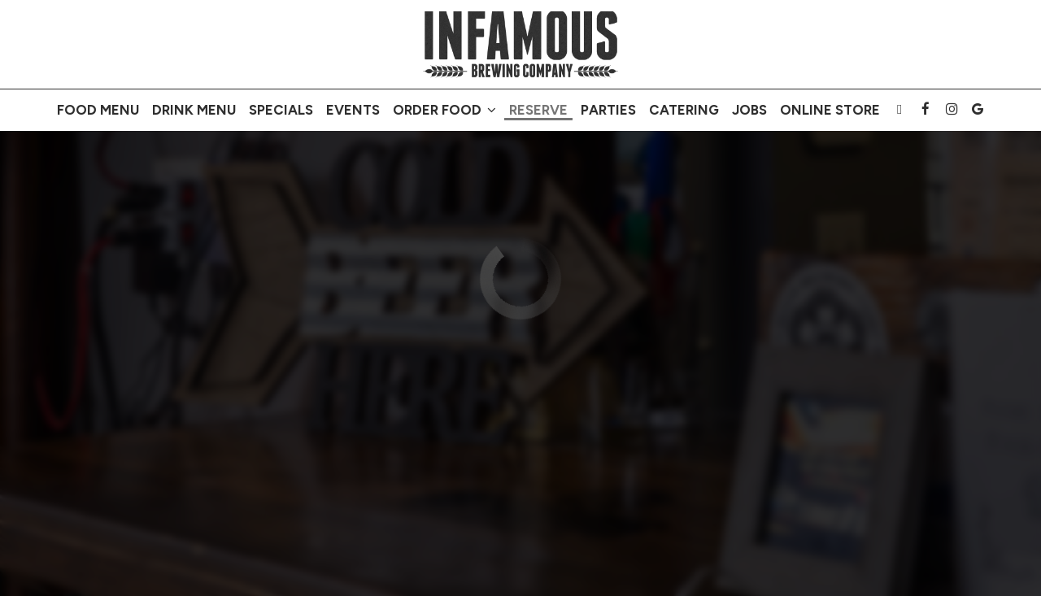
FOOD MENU (98, 110)
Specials (281, 110)
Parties (608, 110)
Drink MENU (194, 110)
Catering (684, 110)
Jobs (749, 110)
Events (353, 110)
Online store (830, 110)
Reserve (538, 110)
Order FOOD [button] (444, 110)
